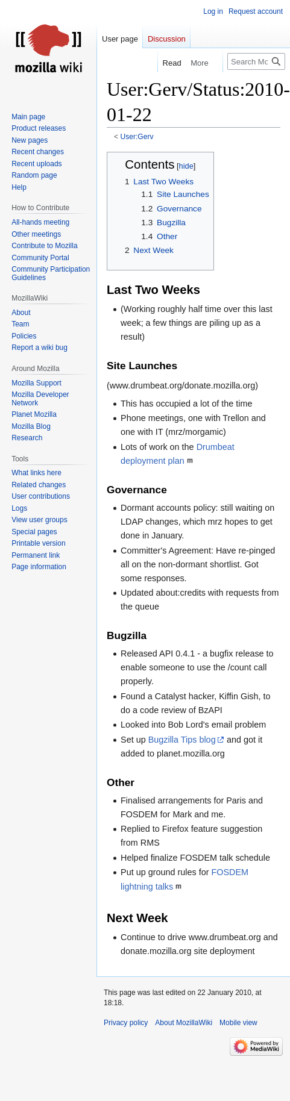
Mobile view (238, 1022)
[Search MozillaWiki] (256, 61)
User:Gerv (137, 137)
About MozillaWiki (183, 1022)
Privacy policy (126, 1022)
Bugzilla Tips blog (182, 739)
